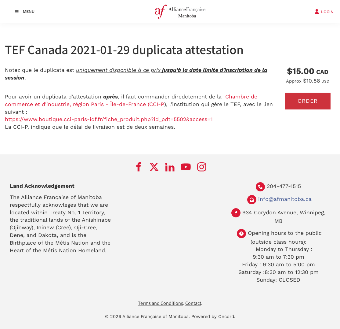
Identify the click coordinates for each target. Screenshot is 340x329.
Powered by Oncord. (213, 316)
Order (308, 101)
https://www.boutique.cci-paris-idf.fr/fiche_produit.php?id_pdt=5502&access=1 (109, 119)
